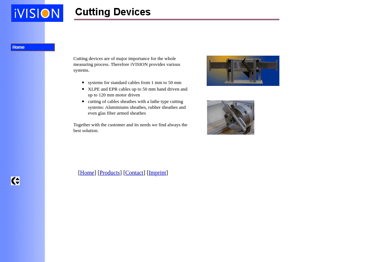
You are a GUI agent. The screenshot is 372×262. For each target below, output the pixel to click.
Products (110, 173)
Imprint (157, 173)
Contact (134, 173)
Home (87, 173)
